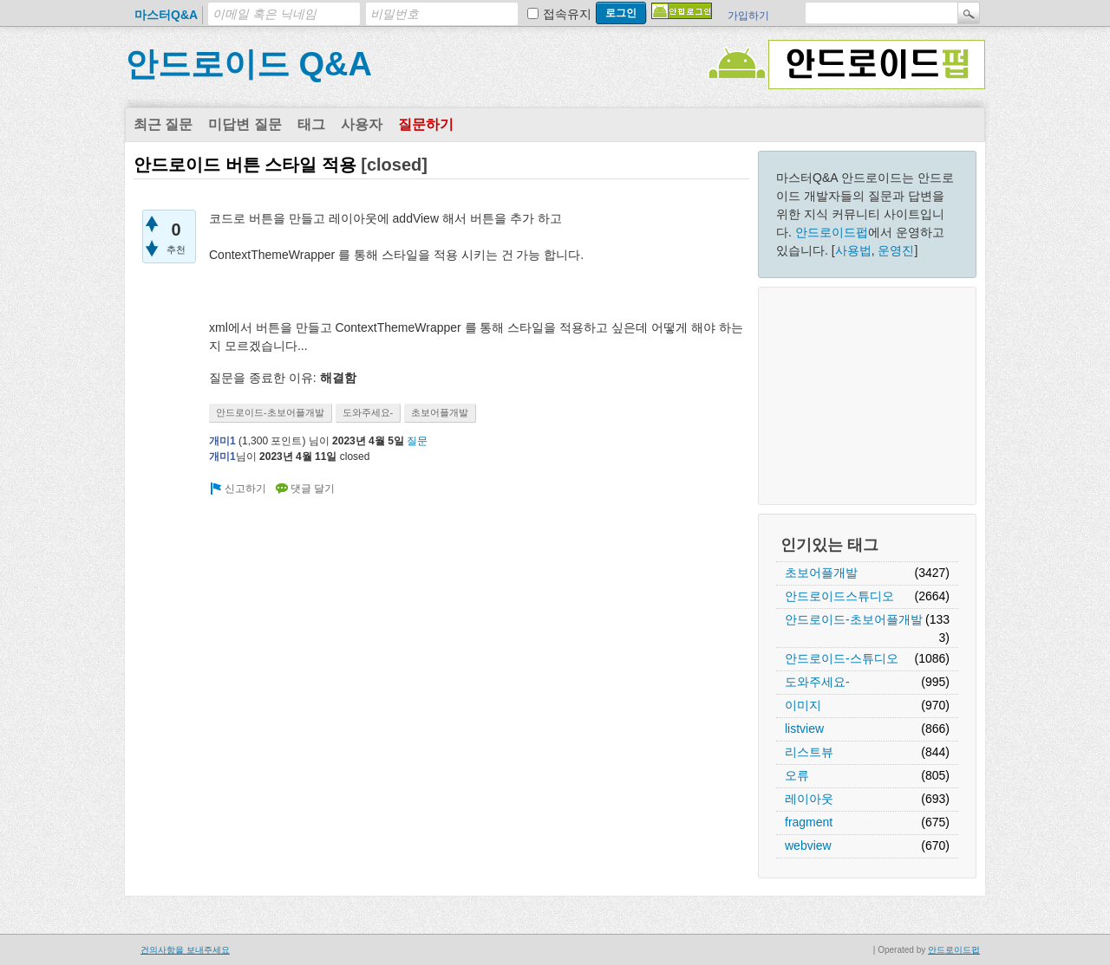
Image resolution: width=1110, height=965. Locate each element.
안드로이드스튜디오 (839, 596)
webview (808, 845)
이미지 (803, 705)
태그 (311, 124)
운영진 (896, 250)
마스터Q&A (166, 15)
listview (804, 728)
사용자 (361, 124)
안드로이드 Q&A (248, 64)
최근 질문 (163, 124)
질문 (417, 441)
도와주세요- (817, 682)
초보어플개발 (821, 573)
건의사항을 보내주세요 (185, 950)
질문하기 (426, 124)
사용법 (853, 250)
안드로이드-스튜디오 (841, 658)
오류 (797, 775)
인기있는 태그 (829, 545)
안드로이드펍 (831, 232)
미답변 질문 (244, 124)
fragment (808, 822)
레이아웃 (809, 799)
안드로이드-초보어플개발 (854, 619)
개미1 (222, 441)
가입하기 (748, 16)
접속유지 (567, 14)
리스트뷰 (809, 752)
